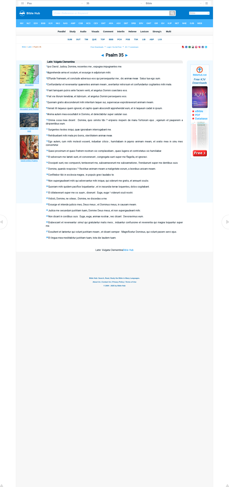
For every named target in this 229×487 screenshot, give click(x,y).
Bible (24, 47)
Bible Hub (128, 250)
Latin (30, 47)
